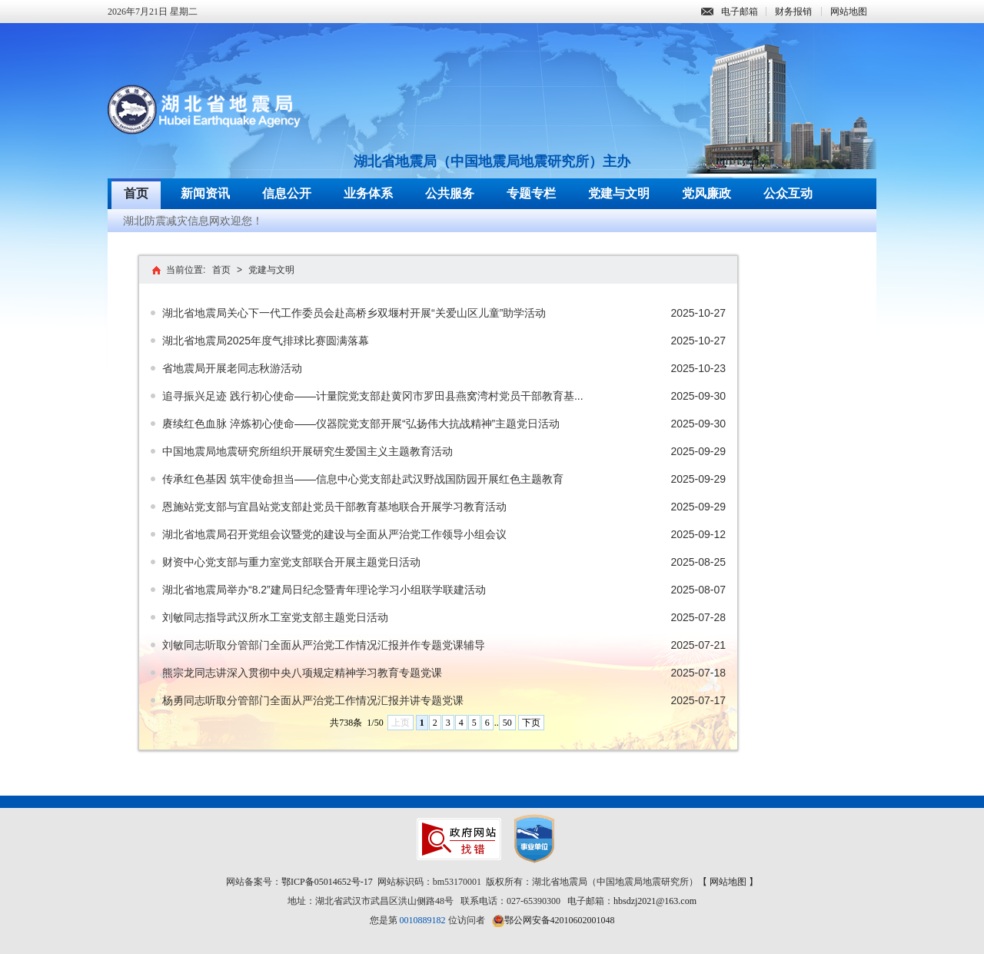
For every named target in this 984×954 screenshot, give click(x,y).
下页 (531, 722)
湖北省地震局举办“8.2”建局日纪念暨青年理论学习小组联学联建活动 (324, 589)
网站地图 (848, 11)
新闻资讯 (205, 193)
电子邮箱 (729, 11)
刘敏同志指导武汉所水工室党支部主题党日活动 (275, 617)
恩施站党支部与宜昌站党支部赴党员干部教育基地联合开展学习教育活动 (334, 506)
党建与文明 (619, 193)
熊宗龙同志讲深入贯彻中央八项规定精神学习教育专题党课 (302, 672)
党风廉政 (706, 193)
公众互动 (788, 193)
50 (507, 722)
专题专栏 (531, 193)
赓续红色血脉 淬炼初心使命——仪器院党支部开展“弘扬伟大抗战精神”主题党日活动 (361, 423)
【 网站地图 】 (728, 881)
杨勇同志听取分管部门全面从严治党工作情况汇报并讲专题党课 (313, 700)
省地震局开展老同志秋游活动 (232, 368)
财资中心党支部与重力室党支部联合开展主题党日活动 (291, 562)
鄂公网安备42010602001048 (559, 920)
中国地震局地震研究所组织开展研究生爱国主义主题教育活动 (307, 451)
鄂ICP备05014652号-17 (327, 881)
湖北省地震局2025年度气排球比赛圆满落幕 (265, 340)
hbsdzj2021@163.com (654, 901)
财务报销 (793, 11)
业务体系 (368, 193)
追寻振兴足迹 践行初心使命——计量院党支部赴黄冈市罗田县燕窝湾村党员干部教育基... (372, 396)
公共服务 (449, 193)
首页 (136, 193)
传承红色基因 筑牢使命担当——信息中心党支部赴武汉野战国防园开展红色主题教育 (362, 479)
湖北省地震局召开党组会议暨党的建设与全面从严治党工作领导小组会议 (334, 534)
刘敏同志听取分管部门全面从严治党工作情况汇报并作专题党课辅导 (323, 645)
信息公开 (286, 193)
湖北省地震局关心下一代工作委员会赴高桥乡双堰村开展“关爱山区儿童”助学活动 (354, 313)
